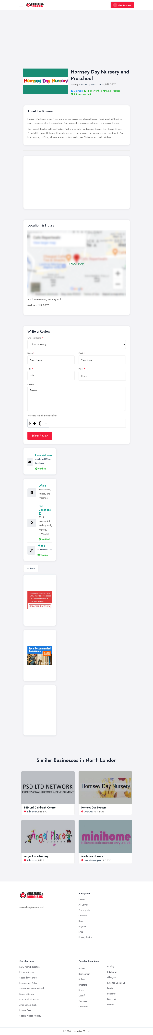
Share (31, 568)
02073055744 (44, 549)
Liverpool (111, 999)
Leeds (110, 988)
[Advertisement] (76, 42)
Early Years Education (29, 966)
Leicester (111, 993)
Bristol (81, 990)
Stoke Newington (92, 860)
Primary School (26, 972)
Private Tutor (25, 1010)
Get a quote (84, 910)
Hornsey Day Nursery (93, 807)
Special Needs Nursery (30, 1015)
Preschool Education (29, 999)
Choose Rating (34, 337)
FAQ (81, 932)
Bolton (82, 979)
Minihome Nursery (92, 856)
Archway (85, 84)
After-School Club (27, 1005)
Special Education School (31, 988)
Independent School (28, 983)
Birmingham (84, 974)
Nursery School (26, 994)
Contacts (83, 915)
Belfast (82, 968)
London (111, 1004)
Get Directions (45, 509)
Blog (81, 921)
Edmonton (32, 811)
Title (29, 368)
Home (81, 899)
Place (81, 368)
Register (82, 926)
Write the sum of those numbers (42, 415)
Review (30, 384)
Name (30, 353)
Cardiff (82, 995)
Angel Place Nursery (36, 856)
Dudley (110, 966)
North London (97, 84)
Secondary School (28, 977)
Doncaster (83, 1006)
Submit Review (40, 436)
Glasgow (111, 977)
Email (81, 353)
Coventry (83, 1001)
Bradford (83, 984)
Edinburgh (112, 972)
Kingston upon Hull (116, 982)
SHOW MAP (76, 264)
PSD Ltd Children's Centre (40, 807)
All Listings (83, 904)
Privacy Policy (85, 937)
